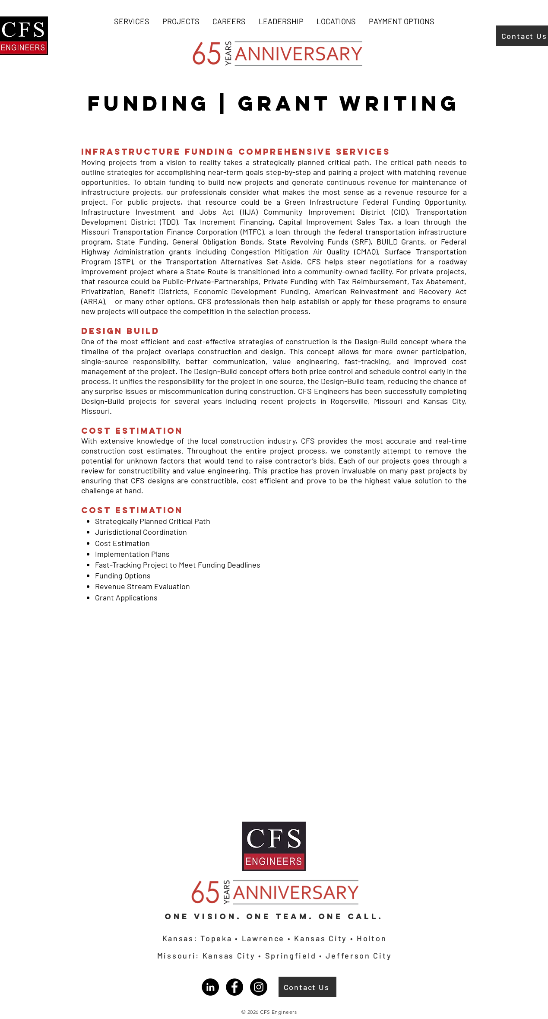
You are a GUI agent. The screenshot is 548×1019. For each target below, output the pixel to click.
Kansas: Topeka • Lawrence (225, 938)
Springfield (292, 955)
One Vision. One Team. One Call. (274, 916)
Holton (370, 938)
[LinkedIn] (210, 987)
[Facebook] (234, 987)
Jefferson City (359, 955)
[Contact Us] (307, 987)
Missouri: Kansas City (207, 955)
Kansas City (320, 938)
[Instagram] (258, 987)
